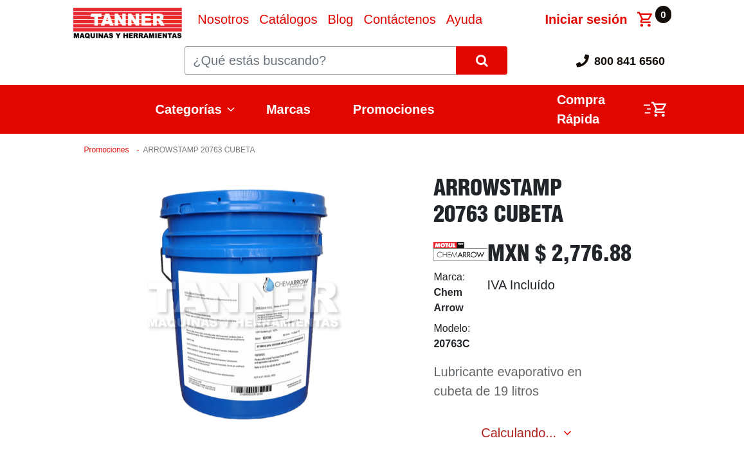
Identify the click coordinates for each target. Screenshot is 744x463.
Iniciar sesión (586, 19)
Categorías (189, 109)
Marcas (288, 109)
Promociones (394, 109)
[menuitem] (223, 19)
